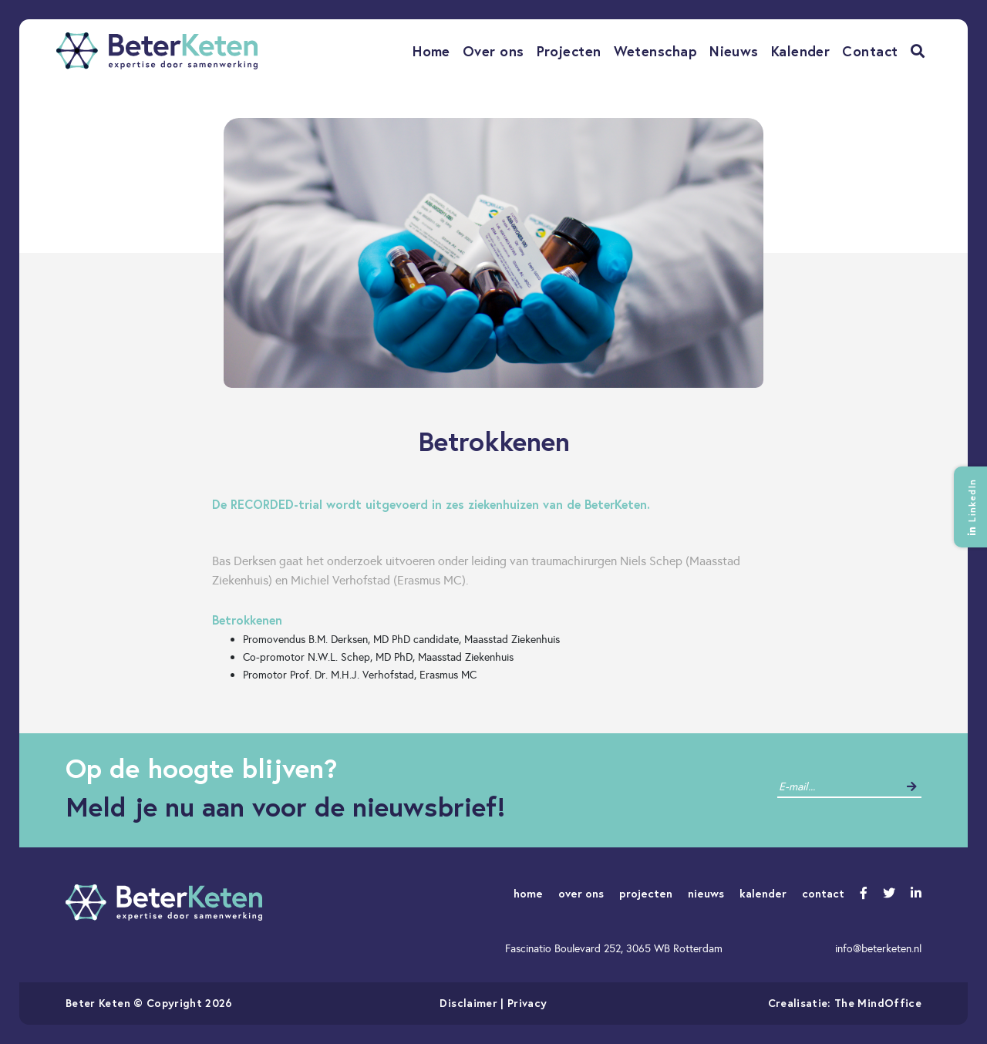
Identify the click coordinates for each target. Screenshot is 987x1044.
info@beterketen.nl (878, 948)
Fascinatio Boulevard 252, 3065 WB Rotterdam (614, 948)
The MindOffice (877, 1002)
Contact (870, 51)
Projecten (569, 51)
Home (431, 51)
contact (823, 893)
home (528, 893)
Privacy (527, 1002)
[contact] (837, 786)
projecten (645, 893)
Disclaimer (468, 1002)
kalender (763, 893)
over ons (581, 893)
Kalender (800, 51)
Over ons (493, 51)
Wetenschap (656, 51)
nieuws (706, 893)
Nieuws (734, 51)
